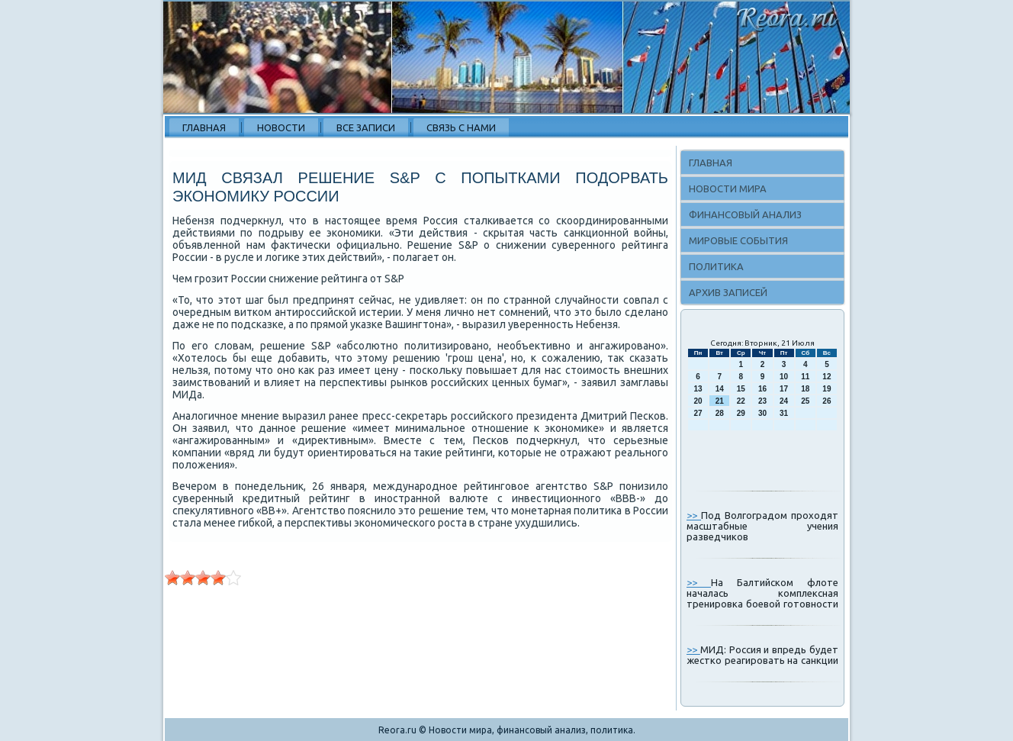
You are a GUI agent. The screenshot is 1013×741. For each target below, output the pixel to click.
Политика (716, 266)
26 (826, 401)
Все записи (365, 127)
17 (784, 389)
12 (826, 376)
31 (784, 413)
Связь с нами (461, 127)
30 (762, 413)
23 (762, 401)
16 (762, 389)
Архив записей (728, 292)
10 (784, 376)
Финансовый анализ (745, 214)
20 (698, 401)
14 (720, 389)
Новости (281, 127)
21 (720, 401)
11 (805, 376)
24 (784, 401)
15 (741, 389)
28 (720, 413)
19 (826, 389)
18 (805, 389)
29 (741, 413)
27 (698, 413)
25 (805, 401)
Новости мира (728, 188)
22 (741, 401)
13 (698, 389)
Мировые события (738, 240)
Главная (204, 127)
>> (694, 515)
